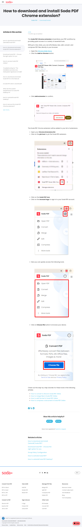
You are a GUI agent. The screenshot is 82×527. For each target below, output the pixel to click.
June (29, 32)
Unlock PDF (25, 508)
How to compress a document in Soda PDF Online (48, 400)
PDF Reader (45, 503)
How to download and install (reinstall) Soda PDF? (11, 41)
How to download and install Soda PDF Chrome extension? (12, 48)
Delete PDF (45, 495)
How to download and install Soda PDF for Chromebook (11, 78)
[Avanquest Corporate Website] (3, 518)
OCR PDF (44, 508)
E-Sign (23, 503)
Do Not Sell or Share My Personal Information (38, 525)
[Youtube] (45, 473)
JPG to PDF (5, 508)
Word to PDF (5, 503)
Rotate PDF (25, 490)
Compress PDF (46, 492)
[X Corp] (31, 408)
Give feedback (66, 492)
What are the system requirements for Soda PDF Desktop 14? (11, 90)
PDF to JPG (5, 492)
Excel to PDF (5, 506)
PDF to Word (5, 487)
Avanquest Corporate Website (9, 520)
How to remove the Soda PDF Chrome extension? (12, 105)
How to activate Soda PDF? (37, 456)
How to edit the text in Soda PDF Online (44, 398)
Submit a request (61, 429)
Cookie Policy (12, 525)
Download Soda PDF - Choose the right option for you (12, 55)
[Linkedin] (47, 473)
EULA (25, 525)
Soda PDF (34, 20)
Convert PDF (45, 506)
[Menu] (3, 2)
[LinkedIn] (34, 408)
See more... (6, 110)
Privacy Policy (5, 525)
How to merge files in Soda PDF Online (44, 396)
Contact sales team (67, 490)
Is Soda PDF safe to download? (12, 84)
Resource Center (66, 487)
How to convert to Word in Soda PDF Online (46, 394)
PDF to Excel (5, 490)
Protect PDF (25, 506)
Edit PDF (24, 487)
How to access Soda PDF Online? (10, 62)
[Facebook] (29, 408)
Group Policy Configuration (37, 452)
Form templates (66, 498)
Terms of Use (20, 525)
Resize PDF (25, 492)
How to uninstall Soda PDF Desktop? (11, 98)
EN (77, 473)
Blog (63, 495)
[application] (75, 523)
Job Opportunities (21, 520)
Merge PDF (45, 487)
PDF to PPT (4, 495)
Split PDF (44, 490)
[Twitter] (42, 473)
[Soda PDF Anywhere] (7, 472)
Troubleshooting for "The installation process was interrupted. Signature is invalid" (12, 70)
